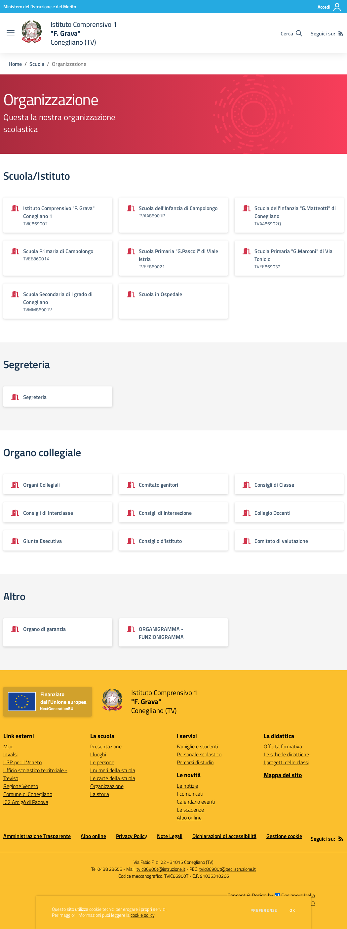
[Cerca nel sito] (291, 33)
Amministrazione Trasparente (37, 836)
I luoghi (98, 754)
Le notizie (187, 786)
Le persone (102, 762)
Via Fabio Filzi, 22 (150, 862)
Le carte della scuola (112, 778)
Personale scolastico (199, 754)
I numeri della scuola (112, 770)
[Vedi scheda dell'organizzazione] (57, 215)
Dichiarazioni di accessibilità (224, 836)
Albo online (189, 817)
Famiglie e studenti (197, 746)
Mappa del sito (283, 775)
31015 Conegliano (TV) (191, 862)
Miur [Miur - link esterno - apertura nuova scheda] (8, 746)
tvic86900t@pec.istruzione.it (227, 868)
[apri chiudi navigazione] (11, 33)
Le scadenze (190, 810)
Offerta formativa (283, 746)
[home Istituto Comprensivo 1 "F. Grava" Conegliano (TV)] (69, 33)
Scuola (36, 64)
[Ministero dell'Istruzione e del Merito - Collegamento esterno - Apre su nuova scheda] (39, 6)
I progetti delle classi (286, 762)
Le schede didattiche (286, 754)
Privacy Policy (131, 836)
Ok (292, 910)
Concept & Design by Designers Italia (271, 895)
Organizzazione (107, 786)
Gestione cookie (284, 836)
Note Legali (169, 836)
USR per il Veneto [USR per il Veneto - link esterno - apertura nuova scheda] (22, 762)
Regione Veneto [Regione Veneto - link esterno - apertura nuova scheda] (20, 786)
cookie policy (142, 915)
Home (15, 64)
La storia (99, 794)
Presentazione (106, 746)
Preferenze (264, 910)
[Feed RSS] (341, 33)
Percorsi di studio (195, 762)
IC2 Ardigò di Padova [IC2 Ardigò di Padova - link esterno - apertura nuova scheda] (25, 802)
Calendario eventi (196, 802)
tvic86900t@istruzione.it (160, 868)
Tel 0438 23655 (106, 868)
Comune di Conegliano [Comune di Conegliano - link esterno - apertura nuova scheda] (27, 794)
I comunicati (190, 794)
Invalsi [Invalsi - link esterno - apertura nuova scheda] (10, 754)
